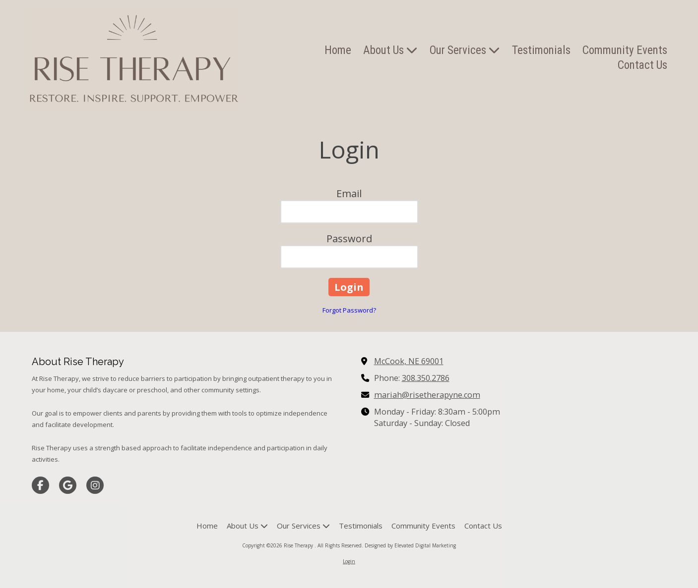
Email (349, 193)
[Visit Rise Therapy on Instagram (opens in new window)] (95, 485)
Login (349, 561)
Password (349, 238)
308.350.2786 (425, 378)
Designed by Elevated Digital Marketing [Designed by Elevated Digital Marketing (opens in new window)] (410, 545)
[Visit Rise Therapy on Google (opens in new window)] (67, 485)
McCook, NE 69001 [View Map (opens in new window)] (409, 361)
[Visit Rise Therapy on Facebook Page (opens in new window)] (40, 485)
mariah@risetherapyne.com (427, 394)
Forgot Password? (349, 310)
